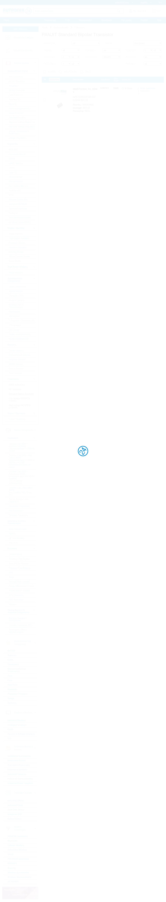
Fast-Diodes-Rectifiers (19, 238)
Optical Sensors (16, 369)
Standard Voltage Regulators (22, 127)
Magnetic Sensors (17, 359)
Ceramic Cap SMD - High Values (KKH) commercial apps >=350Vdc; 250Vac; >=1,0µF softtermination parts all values (22, 461)
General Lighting (16, 300)
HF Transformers (16, 538)
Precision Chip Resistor (19, 568)
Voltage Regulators (17, 138)
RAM (11, 195)
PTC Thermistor (16, 600)
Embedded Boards (17, 760)
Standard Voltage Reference (22, 122)
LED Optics (14, 316)
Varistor (12, 604)
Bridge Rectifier (16, 234)
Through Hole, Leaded (19, 582)
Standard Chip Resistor (19, 559)
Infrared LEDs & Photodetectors (16, 306)
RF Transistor (15, 389)
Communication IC (17, 154)
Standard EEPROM (18, 204)
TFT (9, 738)
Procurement (50, 20)
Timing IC (13, 213)
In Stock (52, 72)
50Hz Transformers (17, 529)
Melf (11, 572)
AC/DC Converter (17, 81)
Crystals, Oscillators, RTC (21, 625)
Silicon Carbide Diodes (19, 256)
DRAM (12, 159)
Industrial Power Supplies (20, 783)
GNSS (10, 854)
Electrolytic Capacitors (19, 506)
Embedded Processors (19, 765)
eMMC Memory (16, 163)
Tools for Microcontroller (20, 218)
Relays (11, 698)
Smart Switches (16, 113)
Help (159, 20)
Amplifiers (13, 86)
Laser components (17, 287)
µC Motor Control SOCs (20, 222)
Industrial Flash (15, 805)
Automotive (131, 57)
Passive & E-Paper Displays (21, 734)
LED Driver (14, 330)
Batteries (12, 655)
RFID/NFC (12, 863)
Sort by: (108, 43)
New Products (70, 72)
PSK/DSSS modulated (18, 859)
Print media (126, 20)
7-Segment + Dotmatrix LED (22, 321)
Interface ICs (15, 99)
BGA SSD (13, 150)
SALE (88, 72)
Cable (10, 660)
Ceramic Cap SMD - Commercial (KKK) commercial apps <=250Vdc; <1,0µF (22, 447)
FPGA (12, 168)
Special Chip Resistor (19, 563)
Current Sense (15, 554)
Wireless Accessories (18, 872)
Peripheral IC (15, 190)
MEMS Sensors (16, 364)
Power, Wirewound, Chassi (21, 586)
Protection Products (17, 694)
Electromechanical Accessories (17, 670)
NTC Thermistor (16, 595)
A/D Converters (16, 77)
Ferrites (12, 534)
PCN (67, 20)
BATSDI (11, 651)
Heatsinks (12, 689)
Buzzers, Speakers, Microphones (18, 619)
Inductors (13, 543)
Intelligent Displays (17, 725)
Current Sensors (16, 350)
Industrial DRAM (16, 801)
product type (49, 43)
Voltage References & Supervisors (19, 132)
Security (12, 868)
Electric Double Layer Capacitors (19, 500)
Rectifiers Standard (17, 247)
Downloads (107, 20)
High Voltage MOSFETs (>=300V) (20, 406)
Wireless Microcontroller (20, 877)
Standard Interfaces (18, 209)
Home (6, 20)
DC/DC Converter (17, 90)
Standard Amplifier (17, 118)
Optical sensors (16, 291)
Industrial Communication (20, 779)
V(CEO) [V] (131, 50)
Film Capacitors (16, 511)
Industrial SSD (15, 814)
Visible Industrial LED (19, 339)
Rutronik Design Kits (18, 199)
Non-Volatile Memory (18, 186)
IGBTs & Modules (17, 385)
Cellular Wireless (16, 845)
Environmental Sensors (19, 355)
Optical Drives (15, 819)
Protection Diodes (17, 243)
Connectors (13, 664)
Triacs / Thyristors (17, 419)
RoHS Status (50, 64)
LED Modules (15, 325)
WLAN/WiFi (13, 882)
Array (11, 577)
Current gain (49, 57)
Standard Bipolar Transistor (21, 394)
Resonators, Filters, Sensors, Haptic (18, 631)
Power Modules (16, 273)
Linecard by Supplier (23, 50)
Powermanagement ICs (19, 108)
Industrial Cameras (17, 774)
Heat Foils (12, 685)
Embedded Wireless (17, 850)
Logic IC (13, 172)
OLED (10, 729)
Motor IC (13, 104)
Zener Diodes (15, 261)
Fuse (10, 680)
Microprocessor (16, 181)
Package (48, 50)
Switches (12, 703)
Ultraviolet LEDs (16, 296)
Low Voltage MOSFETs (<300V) (19, 399)
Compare (54, 79)
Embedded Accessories (19, 756)
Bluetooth (12, 841)
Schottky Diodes (16, 252)
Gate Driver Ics (16, 95)
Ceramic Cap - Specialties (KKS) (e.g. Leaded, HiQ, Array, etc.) (21, 491)
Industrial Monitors (17, 720)
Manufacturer (91, 57)
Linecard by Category (24, 38)
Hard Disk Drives (16, 810)
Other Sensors (15, 373)
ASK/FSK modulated (18, 836)
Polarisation (90, 50)
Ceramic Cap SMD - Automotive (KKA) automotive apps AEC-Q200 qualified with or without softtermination (21, 477)
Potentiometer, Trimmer (19, 591)
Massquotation (85, 20)
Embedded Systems (17, 770)
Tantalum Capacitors (18, 515)
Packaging (130, 64)
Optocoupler (14, 312)
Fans (10, 676)
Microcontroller (15, 177)
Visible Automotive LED (19, 334)
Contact (144, 20)
